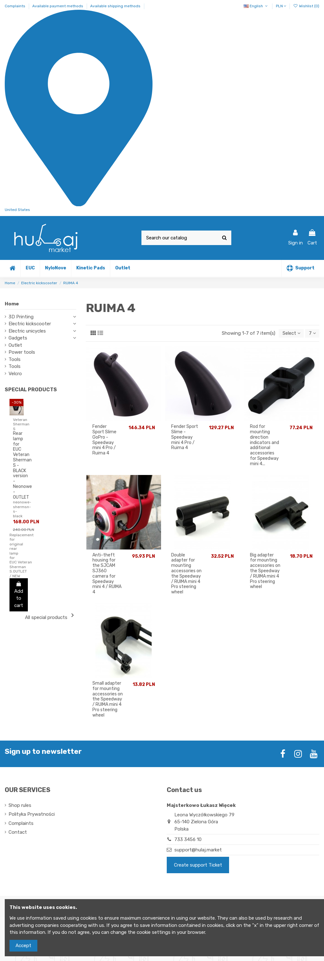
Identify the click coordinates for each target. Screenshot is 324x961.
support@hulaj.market (198, 850)
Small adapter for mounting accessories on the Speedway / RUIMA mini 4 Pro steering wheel (107, 699)
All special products (50, 615)
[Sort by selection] (290, 333)
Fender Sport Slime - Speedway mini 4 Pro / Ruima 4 (184, 437)
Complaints (15, 6)
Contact (18, 832)
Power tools (22, 352)
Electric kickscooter (30, 324)
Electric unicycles (27, 331)
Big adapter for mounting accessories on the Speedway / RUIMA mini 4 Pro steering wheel (265, 571)
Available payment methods (58, 6)
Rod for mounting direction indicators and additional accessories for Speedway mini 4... (264, 445)
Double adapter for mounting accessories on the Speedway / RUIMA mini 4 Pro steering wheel (186, 574)
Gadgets (18, 338)
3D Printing (21, 317)
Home (12, 304)
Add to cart (18, 594)
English (256, 6)
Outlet (15, 345)
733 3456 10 (188, 840)
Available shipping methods (115, 6)
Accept (23, 945)
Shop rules (20, 805)
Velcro (15, 373)
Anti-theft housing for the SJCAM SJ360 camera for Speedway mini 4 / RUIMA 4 (107, 574)
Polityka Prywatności (32, 814)
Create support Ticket (198, 865)
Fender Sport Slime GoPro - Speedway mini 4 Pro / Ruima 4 (104, 440)
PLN (281, 6)
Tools (15, 359)
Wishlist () (306, 6)
